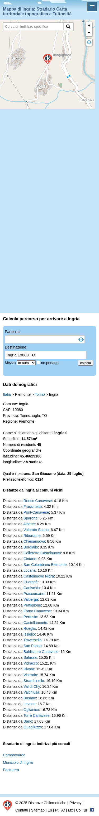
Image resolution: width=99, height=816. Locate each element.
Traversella (32, 640)
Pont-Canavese (36, 512)
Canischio (31, 588)
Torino (40, 394)
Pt (56, 810)
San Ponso (32, 646)
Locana (29, 570)
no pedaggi (50, 363)
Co (78, 810)
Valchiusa (31, 692)
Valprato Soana (36, 530)
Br (85, 810)
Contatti (21, 810)
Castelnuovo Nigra (38, 576)
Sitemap (38, 810)
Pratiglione (32, 605)
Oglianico (31, 710)
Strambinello (33, 681)
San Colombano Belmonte (45, 564)
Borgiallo (30, 547)
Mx (70, 810)
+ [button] (89, 25)
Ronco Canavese (37, 501)
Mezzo (11, 363)
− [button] (89, 33)
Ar (63, 810)
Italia (7, 394)
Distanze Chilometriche (47, 803)
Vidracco (30, 663)
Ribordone (32, 535)
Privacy (75, 803)
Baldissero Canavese (40, 652)
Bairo (27, 721)
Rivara (28, 669)
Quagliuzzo (32, 727)
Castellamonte (35, 623)
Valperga (30, 599)
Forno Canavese (37, 611)
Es (50, 810)
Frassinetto (32, 506)
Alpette (29, 524)
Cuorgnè (30, 582)
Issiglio (29, 634)
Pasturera (11, 770)
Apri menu (92, 7)
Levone (29, 704)
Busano (29, 698)
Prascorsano (33, 593)
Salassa (30, 657)
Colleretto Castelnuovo (42, 553)
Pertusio (30, 617)
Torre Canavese (36, 715)
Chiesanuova (34, 541)
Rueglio (29, 628)
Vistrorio (30, 675)
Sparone (30, 518)
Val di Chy (31, 686)
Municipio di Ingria (18, 762)
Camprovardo (14, 755)
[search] (33, 26)
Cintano (29, 559)
